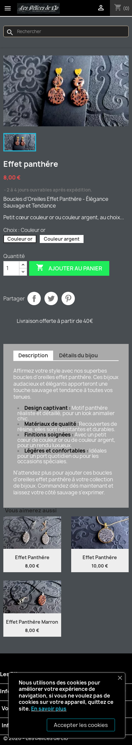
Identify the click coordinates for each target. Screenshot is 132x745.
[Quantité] (11, 268)
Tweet (51, 298)
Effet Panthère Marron (32, 622)
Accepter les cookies (81, 725)
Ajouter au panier (69, 268)
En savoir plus (49, 708)
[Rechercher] (66, 31)
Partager (34, 298)
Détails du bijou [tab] (78, 355)
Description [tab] (33, 355)
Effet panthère (100, 557)
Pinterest (68, 298)
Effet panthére (32, 557)
